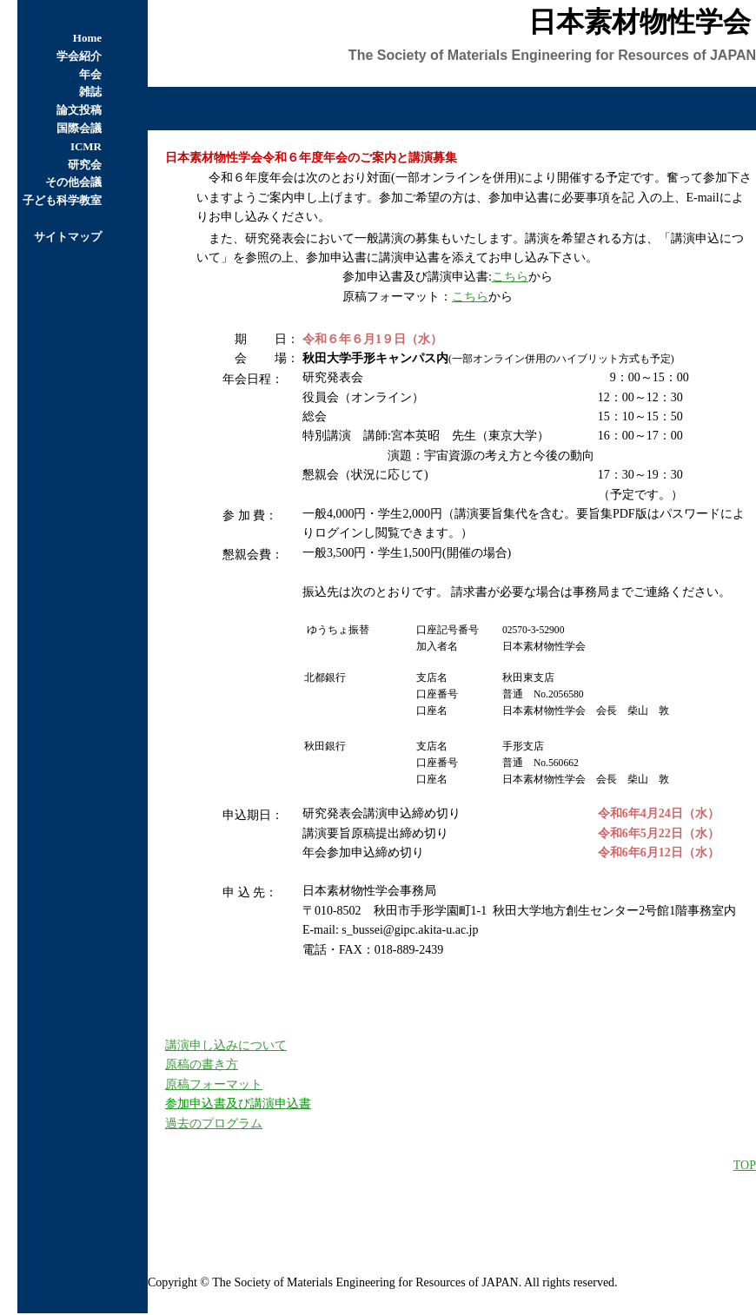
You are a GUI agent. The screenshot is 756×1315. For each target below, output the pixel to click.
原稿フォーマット (213, 1084)
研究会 (85, 164)
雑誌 (90, 91)
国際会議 (79, 128)
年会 (90, 74)
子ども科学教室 (62, 200)
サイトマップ (68, 236)
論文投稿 (79, 109)
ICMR (86, 146)
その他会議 (73, 181)
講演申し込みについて (226, 1045)
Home (87, 37)
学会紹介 (79, 56)
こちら (510, 276)
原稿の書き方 (201, 1064)
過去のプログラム (213, 1123)
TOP (744, 1165)
